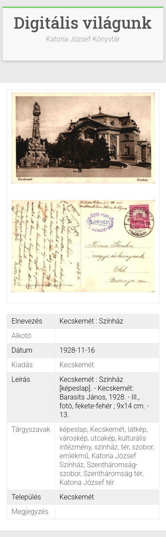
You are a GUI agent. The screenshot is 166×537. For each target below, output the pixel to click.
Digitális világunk (83, 22)
